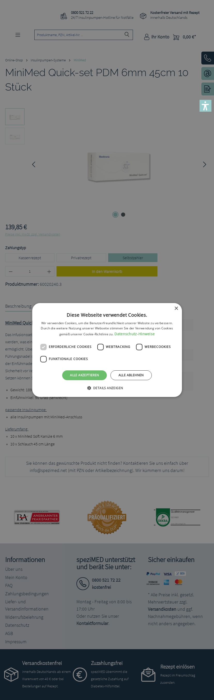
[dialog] (107, 350)
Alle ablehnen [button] (131, 375)
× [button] (176, 309)
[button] (205, 106)
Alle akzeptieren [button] (84, 375)
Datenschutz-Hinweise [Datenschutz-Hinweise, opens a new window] (134, 333)
